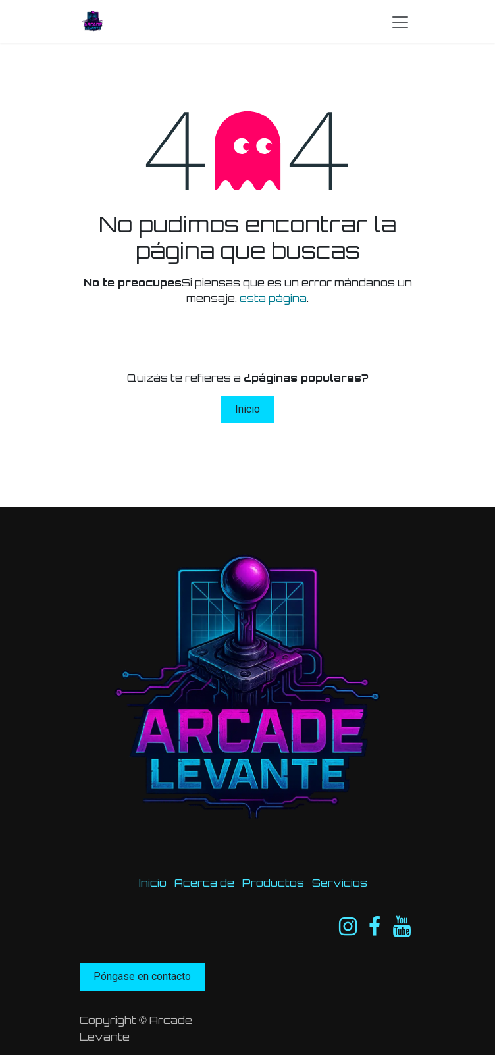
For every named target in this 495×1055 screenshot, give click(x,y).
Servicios (339, 882)
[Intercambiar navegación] (400, 21)
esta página (273, 298)
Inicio (247, 409)
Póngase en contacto (142, 976)
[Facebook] (374, 926)
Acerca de (204, 882)
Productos (273, 882)
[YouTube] (401, 926)
